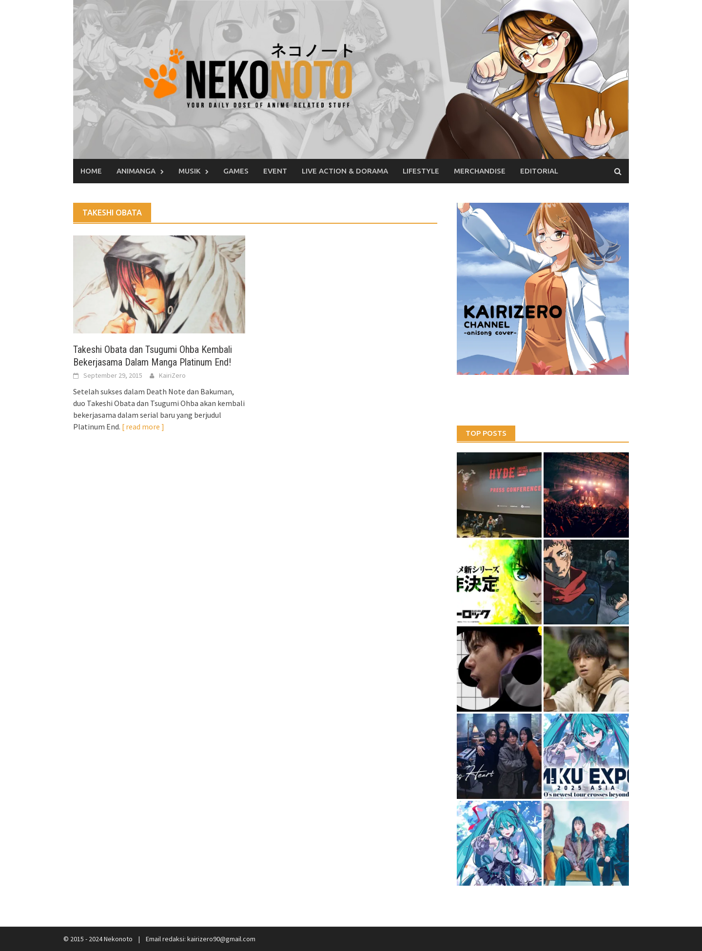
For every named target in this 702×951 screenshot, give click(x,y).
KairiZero (172, 375)
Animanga (136, 171)
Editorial (539, 171)
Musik (189, 171)
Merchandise (480, 171)
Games (236, 171)
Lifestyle (421, 171)
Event (275, 171)
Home (91, 171)
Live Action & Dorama (345, 171)
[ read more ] (143, 426)
